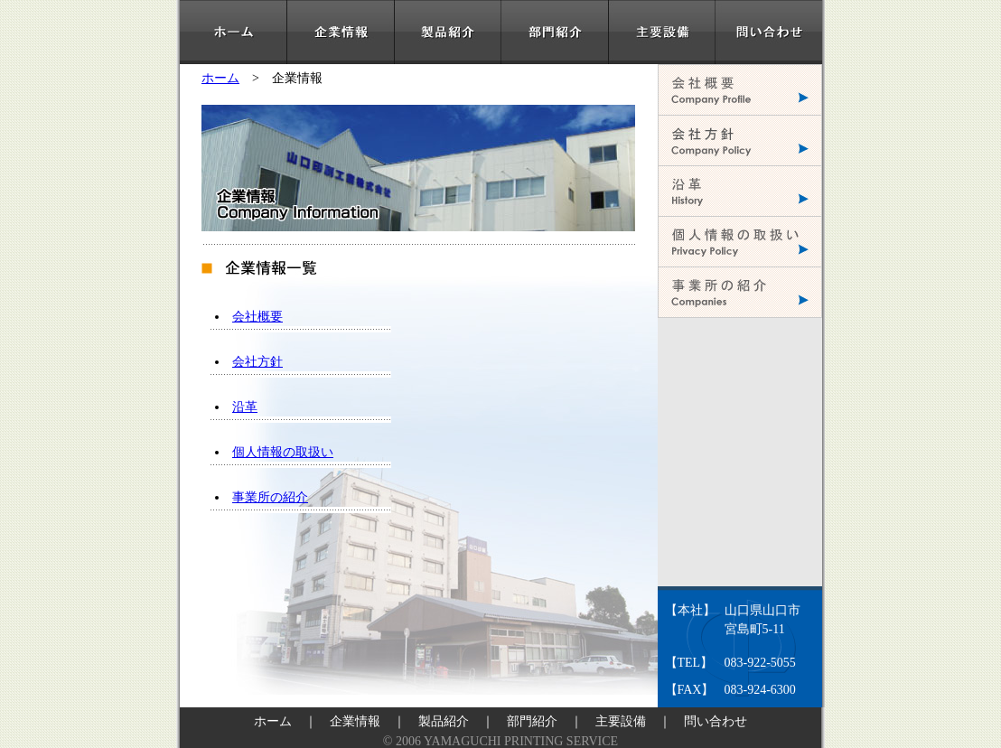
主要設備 (620, 721)
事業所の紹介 (270, 497)
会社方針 (257, 362)
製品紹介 (443, 721)
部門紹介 (532, 721)
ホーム (220, 78)
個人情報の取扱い (282, 452)
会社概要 (257, 316)
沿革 (244, 407)
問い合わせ (715, 721)
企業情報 (355, 721)
